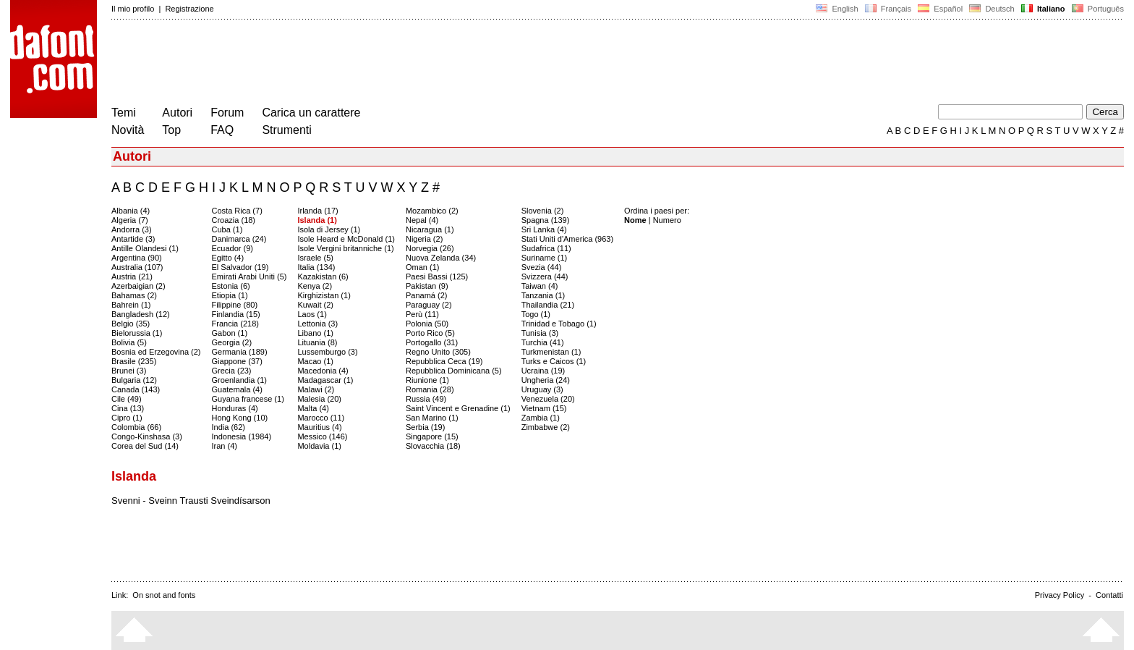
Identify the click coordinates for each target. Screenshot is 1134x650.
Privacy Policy (1059, 595)
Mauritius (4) (319, 427)
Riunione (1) (427, 380)
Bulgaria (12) (134, 380)
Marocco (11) (320, 417)
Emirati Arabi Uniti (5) (249, 276)
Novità (127, 130)
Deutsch (992, 8)
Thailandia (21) (547, 304)
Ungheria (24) (545, 380)
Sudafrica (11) (546, 248)
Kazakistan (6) (322, 276)
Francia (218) (235, 323)
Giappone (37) (237, 361)
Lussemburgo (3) (327, 351)
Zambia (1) (540, 417)
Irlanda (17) (317, 210)
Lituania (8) (317, 342)
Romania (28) (430, 389)
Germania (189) (240, 351)
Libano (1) (315, 333)
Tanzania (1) (543, 295)
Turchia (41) (542, 342)
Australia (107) (137, 267)
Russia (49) (426, 398)
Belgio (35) (130, 323)
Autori (177, 112)
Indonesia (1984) (242, 436)
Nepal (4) (422, 220)
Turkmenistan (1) (551, 351)
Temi (123, 112)
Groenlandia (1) (239, 380)
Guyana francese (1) (248, 398)
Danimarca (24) (239, 239)
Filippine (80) (235, 304)
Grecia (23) (232, 370)
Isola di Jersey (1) (328, 229)
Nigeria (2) (424, 239)
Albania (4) (130, 210)
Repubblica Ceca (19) (444, 361)
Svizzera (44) (544, 276)
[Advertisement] (374, 63)
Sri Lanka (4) (544, 229)
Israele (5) (315, 257)
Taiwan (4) (539, 286)
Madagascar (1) (325, 380)
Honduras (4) (235, 408)
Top (171, 130)
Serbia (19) (425, 427)
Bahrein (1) (130, 304)
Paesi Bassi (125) (437, 276)
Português (1097, 8)
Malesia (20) (319, 398)
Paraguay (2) (429, 304)
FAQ (222, 130)
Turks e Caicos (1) (553, 361)
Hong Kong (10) (240, 417)
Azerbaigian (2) (138, 286)
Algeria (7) (129, 220)
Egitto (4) (228, 257)
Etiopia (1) (230, 295)
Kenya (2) (314, 286)
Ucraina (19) (543, 370)
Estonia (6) (231, 286)
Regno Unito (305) (438, 351)
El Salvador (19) (240, 267)
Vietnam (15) (544, 408)
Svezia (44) (541, 267)
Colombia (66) (136, 427)
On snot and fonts (163, 595)
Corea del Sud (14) (145, 446)
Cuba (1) (227, 229)
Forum (227, 112)
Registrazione (189, 8)
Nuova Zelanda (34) (441, 257)
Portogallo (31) (432, 342)
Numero (667, 220)
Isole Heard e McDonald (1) (346, 239)
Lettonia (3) (317, 323)
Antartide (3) (133, 239)
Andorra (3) (131, 229)
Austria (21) (132, 276)
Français (888, 8)
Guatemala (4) (237, 389)
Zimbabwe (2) (545, 427)
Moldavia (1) (319, 446)
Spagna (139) (545, 220)
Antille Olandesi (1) (145, 248)
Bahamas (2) (134, 295)
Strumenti (286, 130)
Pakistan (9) (427, 286)
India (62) (228, 427)
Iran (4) (224, 446)
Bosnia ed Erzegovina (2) (156, 351)
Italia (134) (316, 267)
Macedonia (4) (322, 370)
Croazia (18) (234, 220)
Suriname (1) (544, 257)
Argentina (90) (136, 257)
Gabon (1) (230, 333)
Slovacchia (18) (433, 446)
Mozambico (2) (432, 210)
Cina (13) (127, 408)
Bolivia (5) (129, 342)
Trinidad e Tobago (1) (559, 323)
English (837, 8)
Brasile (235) (133, 361)
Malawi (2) (315, 389)
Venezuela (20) (548, 398)
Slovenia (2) (542, 210)
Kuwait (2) (315, 304)
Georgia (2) (232, 342)
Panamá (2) (426, 295)
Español (940, 8)
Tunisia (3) (540, 333)
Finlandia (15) (236, 314)
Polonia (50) (427, 323)
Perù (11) (422, 314)
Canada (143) (135, 389)
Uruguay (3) (542, 389)
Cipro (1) (126, 417)
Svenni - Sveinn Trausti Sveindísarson (190, 500)
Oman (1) (422, 267)
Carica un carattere (311, 112)
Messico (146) (322, 436)
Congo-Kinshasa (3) (146, 436)
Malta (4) (312, 408)
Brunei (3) (128, 370)
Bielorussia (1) (136, 333)
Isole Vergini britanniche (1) (345, 248)
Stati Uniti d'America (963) (567, 239)
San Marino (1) (432, 417)
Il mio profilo (132, 8)
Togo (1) (535, 314)
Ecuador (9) (232, 248)
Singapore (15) (432, 436)
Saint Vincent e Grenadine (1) (458, 408)
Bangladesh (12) (140, 314)
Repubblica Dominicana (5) (454, 370)
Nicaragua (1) (430, 229)
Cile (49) (126, 398)
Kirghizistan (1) (323, 295)
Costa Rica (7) (237, 210)
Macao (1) (315, 361)
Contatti (1109, 595)
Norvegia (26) (430, 248)
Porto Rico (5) (430, 333)
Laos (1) (311, 314)
